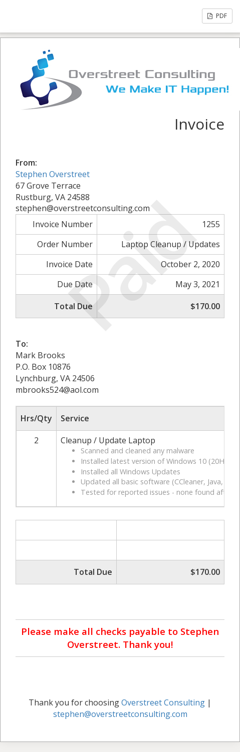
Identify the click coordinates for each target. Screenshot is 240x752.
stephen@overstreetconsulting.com (120, 713)
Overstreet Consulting (163, 702)
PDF (217, 16)
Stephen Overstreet (53, 174)
